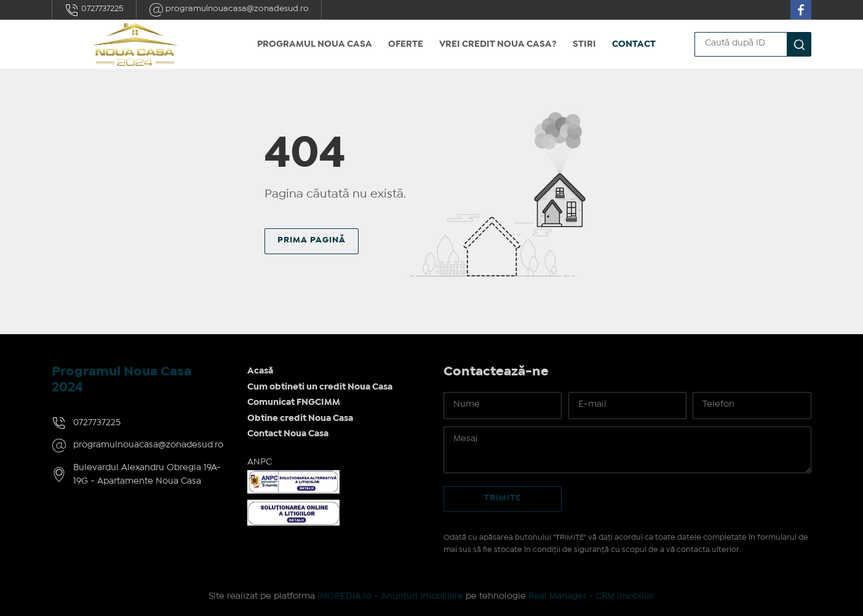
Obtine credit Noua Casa (300, 418)
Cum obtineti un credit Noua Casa (319, 387)
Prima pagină (311, 240)
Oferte (405, 44)
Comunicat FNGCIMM (293, 402)
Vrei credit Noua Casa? (498, 44)
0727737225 (94, 9)
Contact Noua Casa (287, 434)
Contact (634, 44)
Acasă (260, 371)
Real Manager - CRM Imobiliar (591, 596)
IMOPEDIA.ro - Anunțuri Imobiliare (390, 596)
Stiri (584, 44)
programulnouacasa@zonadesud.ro (229, 9)
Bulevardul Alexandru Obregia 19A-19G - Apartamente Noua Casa (147, 475)
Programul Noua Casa (314, 44)
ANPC (259, 462)
